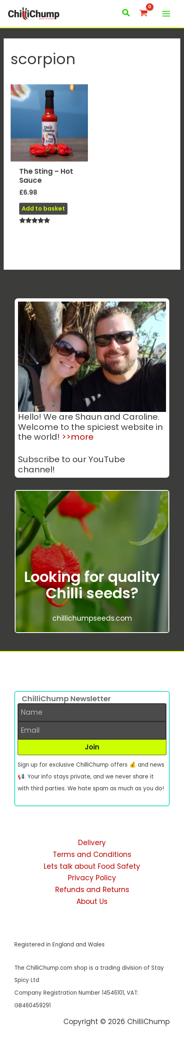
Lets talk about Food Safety (92, 866)
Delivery (92, 843)
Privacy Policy (92, 878)
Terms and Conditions (92, 854)
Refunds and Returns (92, 890)
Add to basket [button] (43, 212)
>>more (78, 437)
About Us (92, 901)
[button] (126, 13)
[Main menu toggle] (166, 13)
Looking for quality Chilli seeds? (92, 585)
